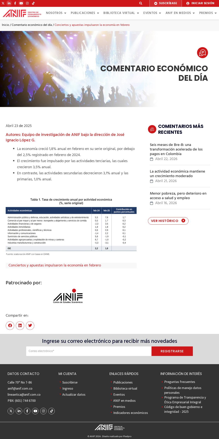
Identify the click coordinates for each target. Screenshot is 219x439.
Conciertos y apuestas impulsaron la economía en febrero (55, 265)
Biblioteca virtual (121, 13)
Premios (208, 13)
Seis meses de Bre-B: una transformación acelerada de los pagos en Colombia (176, 149)
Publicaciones (85, 13)
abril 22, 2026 (166, 159)
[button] (141, 3)
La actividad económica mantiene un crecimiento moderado (177, 174)
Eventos (152, 13)
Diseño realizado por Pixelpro (116, 436)
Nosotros (56, 13)
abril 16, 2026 (166, 203)
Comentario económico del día (32, 25)
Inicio (5, 25)
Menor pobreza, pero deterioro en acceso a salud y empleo (178, 196)
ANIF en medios (180, 13)
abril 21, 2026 (166, 181)
